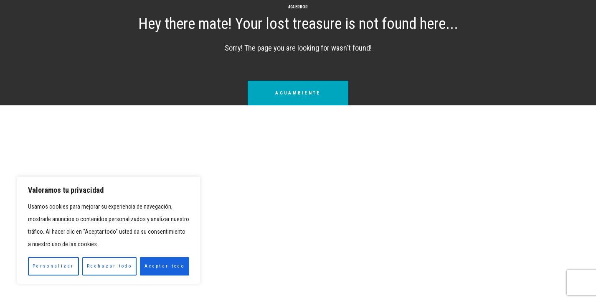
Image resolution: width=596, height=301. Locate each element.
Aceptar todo (165, 266)
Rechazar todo (109, 266)
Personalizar (53, 266)
